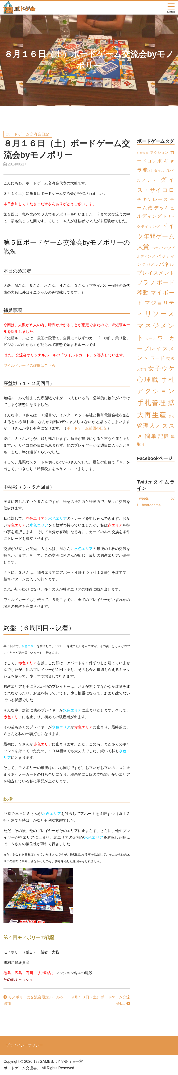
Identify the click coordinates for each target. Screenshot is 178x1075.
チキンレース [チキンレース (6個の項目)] (152, 199)
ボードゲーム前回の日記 (87, 428)
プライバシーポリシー (24, 1045)
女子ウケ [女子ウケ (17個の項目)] (161, 368)
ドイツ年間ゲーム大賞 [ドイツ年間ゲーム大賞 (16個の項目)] (156, 236)
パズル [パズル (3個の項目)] (152, 265)
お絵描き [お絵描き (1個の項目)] (143, 152)
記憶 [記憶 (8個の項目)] (163, 436)
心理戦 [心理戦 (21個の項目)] (148, 379)
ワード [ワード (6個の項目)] (157, 358)
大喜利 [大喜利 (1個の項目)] (141, 369)
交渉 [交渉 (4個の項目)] (170, 358)
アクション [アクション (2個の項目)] (159, 152)
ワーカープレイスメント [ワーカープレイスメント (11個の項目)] (156, 348)
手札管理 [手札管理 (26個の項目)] (151, 402)
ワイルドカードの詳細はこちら (29, 365)
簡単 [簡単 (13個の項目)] (151, 436)
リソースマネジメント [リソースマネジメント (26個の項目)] (156, 325)
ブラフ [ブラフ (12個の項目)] (146, 282)
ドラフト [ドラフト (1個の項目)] (155, 248)
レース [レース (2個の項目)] (151, 339)
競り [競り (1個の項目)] (172, 416)
